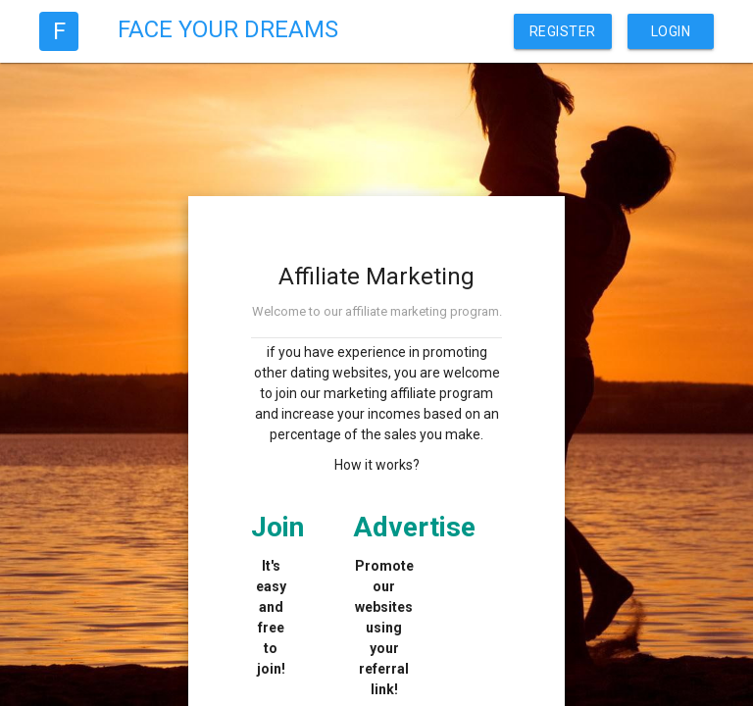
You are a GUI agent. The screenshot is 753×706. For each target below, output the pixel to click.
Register (562, 31)
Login (671, 31)
